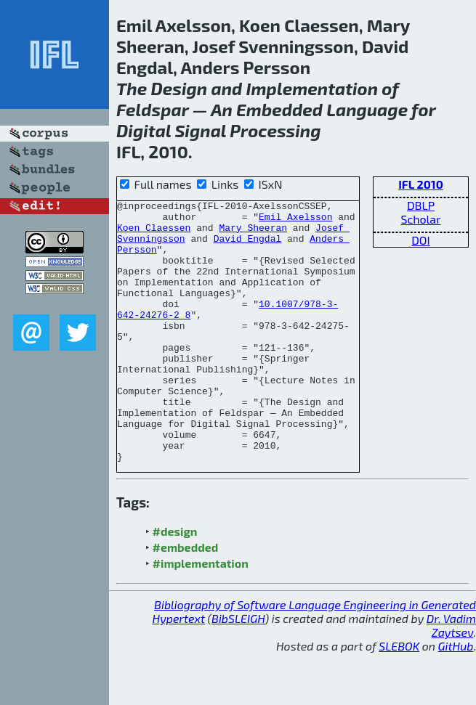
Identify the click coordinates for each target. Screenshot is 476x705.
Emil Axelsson (295, 220)
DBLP (421, 205)
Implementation (312, 88)
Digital (143, 130)
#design (175, 583)
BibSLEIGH (238, 670)
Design (178, 88)
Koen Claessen (153, 233)
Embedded (279, 109)
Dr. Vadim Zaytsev (451, 677)
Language (367, 109)
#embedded (186, 599)
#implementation (201, 615)
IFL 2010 (420, 184)
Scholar (420, 219)
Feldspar (152, 109)
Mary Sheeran (253, 233)
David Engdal (248, 246)
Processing (275, 130)
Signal (200, 130)
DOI (420, 240)
